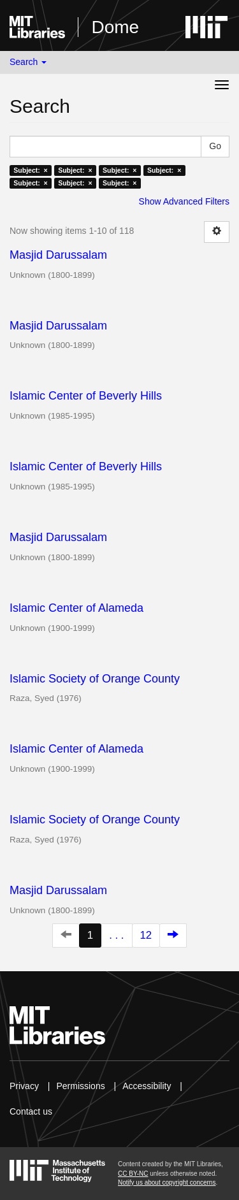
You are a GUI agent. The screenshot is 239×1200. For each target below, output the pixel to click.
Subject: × (30, 170)
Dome (115, 27)
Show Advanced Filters (184, 201)
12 (146, 935)
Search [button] (28, 62)
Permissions (80, 1086)
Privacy (24, 1086)
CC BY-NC (133, 1173)
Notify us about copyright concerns (166, 1182)
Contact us (31, 1111)
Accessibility (146, 1086)
